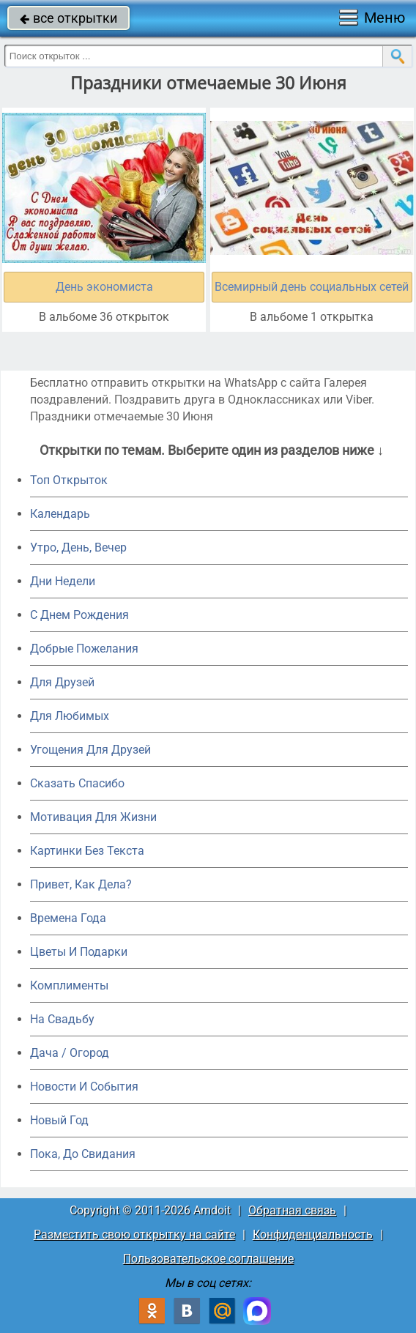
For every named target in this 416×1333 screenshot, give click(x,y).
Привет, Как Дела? (81, 884)
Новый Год (59, 1120)
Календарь (60, 514)
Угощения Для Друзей (90, 750)
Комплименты (69, 985)
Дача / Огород (69, 1053)
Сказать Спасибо (77, 783)
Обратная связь (292, 1210)
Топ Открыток (69, 480)
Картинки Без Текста (87, 851)
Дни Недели (62, 581)
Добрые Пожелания (84, 649)
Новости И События (84, 1086)
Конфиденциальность (313, 1234)
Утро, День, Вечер (78, 547)
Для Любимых (69, 716)
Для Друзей (62, 682)
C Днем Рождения (79, 615)
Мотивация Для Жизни (93, 817)
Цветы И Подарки (78, 952)
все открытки (68, 18)
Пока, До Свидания (82, 1154)
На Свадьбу (62, 1019)
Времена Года (68, 918)
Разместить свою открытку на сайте (134, 1234)
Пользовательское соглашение (208, 1259)
